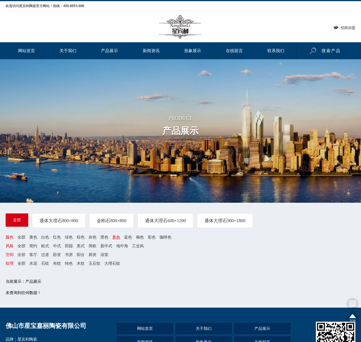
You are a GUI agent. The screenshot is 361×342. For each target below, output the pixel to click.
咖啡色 (165, 237)
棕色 (81, 237)
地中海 (122, 246)
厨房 (92, 255)
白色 (45, 237)
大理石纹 (112, 263)
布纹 (57, 263)
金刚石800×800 (111, 220)
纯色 (69, 263)
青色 (116, 237)
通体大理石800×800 (58, 220)
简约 (33, 246)
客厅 (33, 255)
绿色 (69, 237)
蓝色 (128, 237)
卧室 (57, 255)
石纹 (45, 263)
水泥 (33, 263)
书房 (69, 255)
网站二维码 (352, 304)
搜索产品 (323, 51)
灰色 (92, 237)
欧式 (45, 246)
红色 (57, 237)
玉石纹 (94, 263)
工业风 (138, 246)
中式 (57, 246)
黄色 (33, 237)
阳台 (81, 255)
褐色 (140, 237)
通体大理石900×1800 (224, 220)
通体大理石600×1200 (165, 220)
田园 (69, 246)
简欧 (92, 246)
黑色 (104, 237)
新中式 (106, 246)
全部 (17, 220)
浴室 (104, 255)
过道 (45, 255)
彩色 (152, 237)
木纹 (81, 263)
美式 (81, 246)
